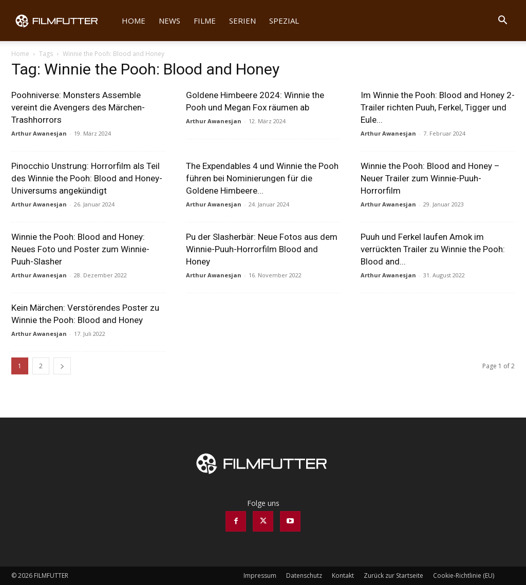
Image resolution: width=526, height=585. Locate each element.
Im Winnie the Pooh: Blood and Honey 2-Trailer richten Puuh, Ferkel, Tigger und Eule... (438, 107)
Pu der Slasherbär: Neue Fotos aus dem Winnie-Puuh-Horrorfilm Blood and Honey (261, 249)
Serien (242, 20)
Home (133, 20)
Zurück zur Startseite (393, 575)
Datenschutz (304, 575)
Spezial (284, 20)
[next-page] (62, 365)
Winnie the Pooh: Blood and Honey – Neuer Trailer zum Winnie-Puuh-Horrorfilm (430, 178)
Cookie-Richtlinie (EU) (463, 575)
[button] (502, 21)
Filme (205, 20)
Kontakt (343, 575)
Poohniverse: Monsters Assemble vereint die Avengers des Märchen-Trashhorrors (78, 107)
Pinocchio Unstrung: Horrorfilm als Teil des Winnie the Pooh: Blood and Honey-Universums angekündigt (86, 178)
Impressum (259, 575)
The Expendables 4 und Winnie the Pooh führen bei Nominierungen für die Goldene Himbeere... (262, 178)
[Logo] (63, 20)
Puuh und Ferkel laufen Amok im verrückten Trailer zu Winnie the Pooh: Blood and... (433, 249)
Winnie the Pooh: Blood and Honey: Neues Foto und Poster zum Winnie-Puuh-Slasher (80, 249)
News (169, 20)
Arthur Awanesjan (39, 133)
